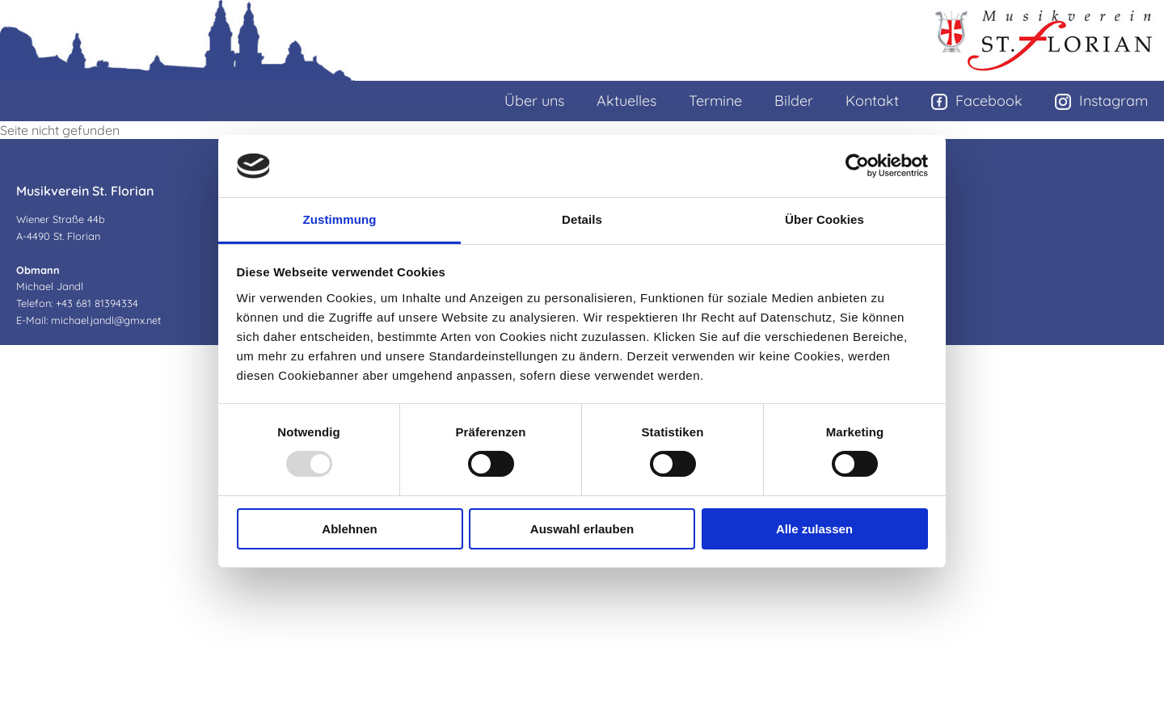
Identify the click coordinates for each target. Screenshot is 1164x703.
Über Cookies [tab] (824, 219)
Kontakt (872, 100)
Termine (715, 100)
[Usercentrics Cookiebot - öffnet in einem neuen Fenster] (857, 166)
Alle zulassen (814, 529)
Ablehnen (349, 529)
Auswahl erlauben (582, 529)
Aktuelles (626, 100)
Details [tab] (582, 219)
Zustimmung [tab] (340, 219)
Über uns (534, 100)
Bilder (793, 100)
